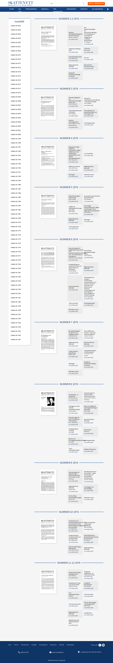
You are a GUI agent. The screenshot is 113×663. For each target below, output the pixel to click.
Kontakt (84, 9)
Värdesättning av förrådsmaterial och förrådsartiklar (75, 537)
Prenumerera (31, 9)
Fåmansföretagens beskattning (74, 196)
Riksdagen (72, 174)
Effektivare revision (74, 166)
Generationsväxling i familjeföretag (75, 573)
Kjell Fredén (72, 211)
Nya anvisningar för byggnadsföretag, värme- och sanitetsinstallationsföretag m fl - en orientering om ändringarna (77, 252)
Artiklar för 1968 (16, 268)
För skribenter (57, 10)
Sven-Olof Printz (73, 168)
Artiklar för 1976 (16, 235)
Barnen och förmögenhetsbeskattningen (77, 439)
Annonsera (71, 9)
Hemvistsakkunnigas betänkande (75, 547)
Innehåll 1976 (88, 613)
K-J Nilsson (87, 540)
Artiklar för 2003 (16, 122)
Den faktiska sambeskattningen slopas (89, 252)
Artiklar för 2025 (16, 30)
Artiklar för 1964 (16, 285)
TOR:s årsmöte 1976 (74, 604)
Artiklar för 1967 (16, 272)
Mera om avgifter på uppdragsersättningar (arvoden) (90, 407)
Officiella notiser (89, 174)
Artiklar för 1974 (16, 243)
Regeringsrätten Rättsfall (89, 167)
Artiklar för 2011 (16, 88)
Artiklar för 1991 (16, 172)
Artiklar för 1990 (16, 176)
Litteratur (87, 48)
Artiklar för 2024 (16, 34)
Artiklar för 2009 (16, 97)
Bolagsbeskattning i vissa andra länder (75, 583)
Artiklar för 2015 (16, 72)
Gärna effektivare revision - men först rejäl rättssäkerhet (90, 332)
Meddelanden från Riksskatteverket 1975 (74, 621)
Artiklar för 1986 (16, 193)
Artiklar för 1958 (16, 310)
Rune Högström (73, 123)
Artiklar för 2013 (16, 80)
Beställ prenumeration (96, 3)
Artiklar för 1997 (16, 147)
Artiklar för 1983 (16, 205)
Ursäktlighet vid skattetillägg (88, 487)
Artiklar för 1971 (16, 256)
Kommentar (87, 430)
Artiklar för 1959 (16, 306)
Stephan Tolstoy (73, 586)
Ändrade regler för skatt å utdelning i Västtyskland (74, 419)
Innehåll (45, 9)
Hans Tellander (78, 258)
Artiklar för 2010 (16, 92)
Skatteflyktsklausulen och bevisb (75, 111)
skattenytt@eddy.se (58, 652)
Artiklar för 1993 (16, 164)
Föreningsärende (74, 227)
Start (11, 9)
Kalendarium (97, 9)
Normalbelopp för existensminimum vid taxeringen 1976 (90, 112)
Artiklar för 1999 (16, 139)
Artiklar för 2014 (16, 76)
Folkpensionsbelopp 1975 (75, 49)
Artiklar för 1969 (16, 264)
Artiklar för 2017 (16, 63)
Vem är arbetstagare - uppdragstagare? (90, 603)
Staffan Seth (72, 354)
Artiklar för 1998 (16, 143)
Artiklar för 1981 (16, 214)
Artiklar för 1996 (16, 151)
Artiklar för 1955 (16, 323)
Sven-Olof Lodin (88, 576)
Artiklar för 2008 (16, 101)
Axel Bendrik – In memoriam (73, 395)
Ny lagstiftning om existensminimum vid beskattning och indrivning (75, 267)
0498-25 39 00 (25, 652)
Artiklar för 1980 (16, 218)
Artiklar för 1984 (16, 201)
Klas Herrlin (87, 50)
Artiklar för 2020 (16, 51)
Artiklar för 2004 (16, 118)
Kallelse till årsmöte (90, 449)
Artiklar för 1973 (16, 247)
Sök (84, 4)
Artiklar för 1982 (16, 210)
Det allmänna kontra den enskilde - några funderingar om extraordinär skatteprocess (90, 475)
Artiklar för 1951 (16, 339)
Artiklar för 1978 (16, 226)
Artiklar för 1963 (16, 289)
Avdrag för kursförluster (88, 583)
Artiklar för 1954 (16, 327)
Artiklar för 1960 (16, 302)
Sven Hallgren (87, 103)
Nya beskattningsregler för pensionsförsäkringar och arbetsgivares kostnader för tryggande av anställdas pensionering (90, 34)
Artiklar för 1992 (16, 168)
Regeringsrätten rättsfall (73, 65)
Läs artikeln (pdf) (73, 39)
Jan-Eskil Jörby (73, 336)
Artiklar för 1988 (16, 185)
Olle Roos (71, 258)
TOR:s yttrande (73, 303)
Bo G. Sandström (73, 422)
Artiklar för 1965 (16, 281)
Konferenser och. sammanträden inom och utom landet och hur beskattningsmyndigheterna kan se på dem (77, 524)
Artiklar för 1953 (16, 331)
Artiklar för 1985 (16, 197)
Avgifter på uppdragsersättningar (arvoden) (75, 208)
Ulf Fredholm (87, 586)
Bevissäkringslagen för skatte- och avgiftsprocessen (74, 332)
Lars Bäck (71, 432)
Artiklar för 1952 (16, 335)
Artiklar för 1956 (16, 318)
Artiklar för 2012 (16, 84)
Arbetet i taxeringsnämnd (73, 121)
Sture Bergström (73, 160)
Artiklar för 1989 (16, 180)
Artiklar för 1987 (16, 189)
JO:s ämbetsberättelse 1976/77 (74, 594)
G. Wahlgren (87, 42)
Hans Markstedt (73, 58)
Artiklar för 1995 (16, 155)
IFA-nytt (86, 57)
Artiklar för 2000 (16, 134)
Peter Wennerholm (74, 550)
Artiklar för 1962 (16, 293)
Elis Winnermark (73, 398)
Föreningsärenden (89, 123)
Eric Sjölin (71, 442)
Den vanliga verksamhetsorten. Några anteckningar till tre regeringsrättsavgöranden (92, 208)
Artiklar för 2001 (16, 130)
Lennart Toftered (88, 336)
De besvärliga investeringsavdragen (75, 496)
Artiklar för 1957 (16, 314)
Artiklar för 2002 (16, 126)
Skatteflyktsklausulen (75, 57)
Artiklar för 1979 (16, 222)
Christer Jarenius (73, 37)
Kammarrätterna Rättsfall (74, 287)
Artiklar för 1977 (16, 231)
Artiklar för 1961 (16, 298)
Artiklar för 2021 (16, 46)
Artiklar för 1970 (16, 260)
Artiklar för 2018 (16, 59)
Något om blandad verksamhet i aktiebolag (89, 524)
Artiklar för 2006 (16, 109)
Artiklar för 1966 (16, 277)
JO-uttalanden (88, 153)
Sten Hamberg (88, 527)
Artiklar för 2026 (16, 26)
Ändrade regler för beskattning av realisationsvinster (89, 394)
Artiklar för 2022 (16, 42)
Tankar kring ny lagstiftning (73, 352)
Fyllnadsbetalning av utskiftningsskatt (90, 351)
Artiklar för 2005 (16, 113)
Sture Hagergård (88, 297)
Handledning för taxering (73, 429)
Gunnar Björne (88, 255)
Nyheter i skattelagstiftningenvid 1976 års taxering (76, 34)
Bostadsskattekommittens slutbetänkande (92, 196)
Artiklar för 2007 (16, 105)
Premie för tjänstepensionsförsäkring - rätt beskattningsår (92, 100)
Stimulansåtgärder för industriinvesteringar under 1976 (75, 100)
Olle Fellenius (87, 212)
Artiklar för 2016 (16, 67)
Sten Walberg (72, 114)
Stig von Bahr (72, 199)
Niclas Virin (72, 499)
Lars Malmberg (73, 529)
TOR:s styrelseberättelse (74, 449)
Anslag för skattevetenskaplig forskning (74, 74)
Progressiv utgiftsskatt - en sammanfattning (89, 573)
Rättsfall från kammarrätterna (89, 65)
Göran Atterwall (73, 104)
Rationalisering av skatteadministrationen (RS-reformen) (91, 537)
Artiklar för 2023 (16, 38)
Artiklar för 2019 (16, 55)
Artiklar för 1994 (16, 159)
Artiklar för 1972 (16, 251)
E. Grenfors (87, 353)
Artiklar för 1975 (16, 239)
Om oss (19, 10)
